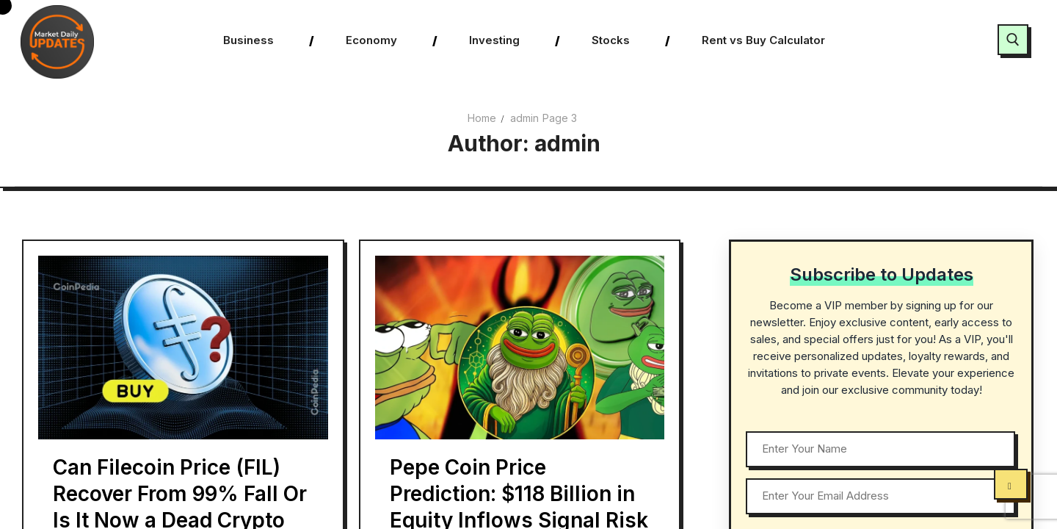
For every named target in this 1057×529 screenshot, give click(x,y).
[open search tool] (1013, 39)
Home (482, 118)
